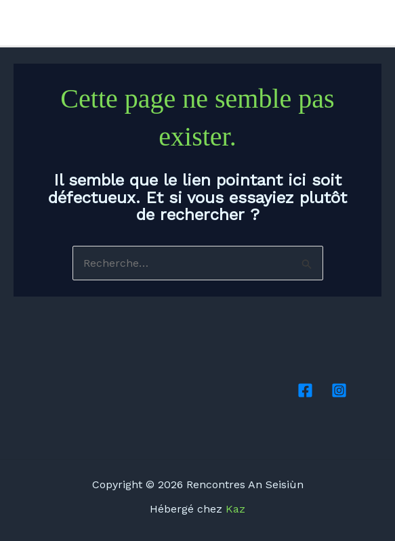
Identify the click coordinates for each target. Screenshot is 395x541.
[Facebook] (355, 24)
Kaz (235, 508)
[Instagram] (375, 24)
